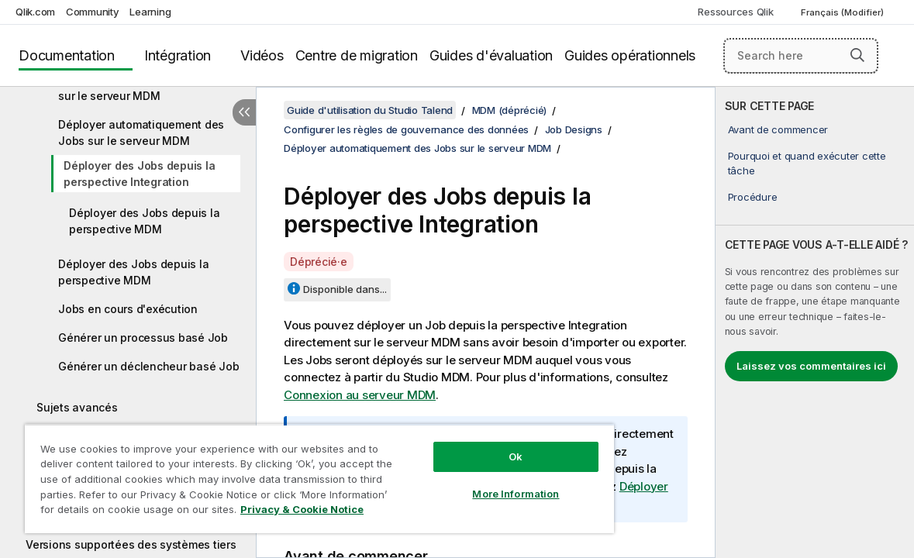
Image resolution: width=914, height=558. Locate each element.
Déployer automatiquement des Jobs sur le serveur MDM (141, 132)
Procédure (753, 197)
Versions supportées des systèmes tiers (131, 544)
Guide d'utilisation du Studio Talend (370, 110)
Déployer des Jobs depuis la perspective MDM (144, 221)
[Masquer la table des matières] (244, 112)
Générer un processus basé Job (143, 337)
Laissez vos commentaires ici (811, 366)
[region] (290, 472)
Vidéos (262, 55)
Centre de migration (356, 55)
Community (92, 11)
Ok (466, 445)
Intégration (177, 55)
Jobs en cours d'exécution (128, 308)
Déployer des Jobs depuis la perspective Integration (139, 173)
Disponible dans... (345, 289)
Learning (150, 11)
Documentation (67, 55)
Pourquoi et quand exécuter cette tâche (807, 163)
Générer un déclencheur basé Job (148, 366)
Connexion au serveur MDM (360, 395)
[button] (857, 55)
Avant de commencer (778, 129)
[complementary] (815, 322)
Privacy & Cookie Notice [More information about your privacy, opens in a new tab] (130, 512)
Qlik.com (35, 11)
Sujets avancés (77, 407)
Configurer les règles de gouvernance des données (406, 129)
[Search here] (801, 56)
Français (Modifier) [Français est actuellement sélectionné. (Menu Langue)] (843, 12)
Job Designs (573, 129)
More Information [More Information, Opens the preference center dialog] (466, 482)
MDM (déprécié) (509, 110)
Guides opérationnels (629, 55)
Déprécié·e (318, 261)
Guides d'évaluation (491, 55)
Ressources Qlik (735, 11)
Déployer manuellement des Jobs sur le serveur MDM (147, 87)
